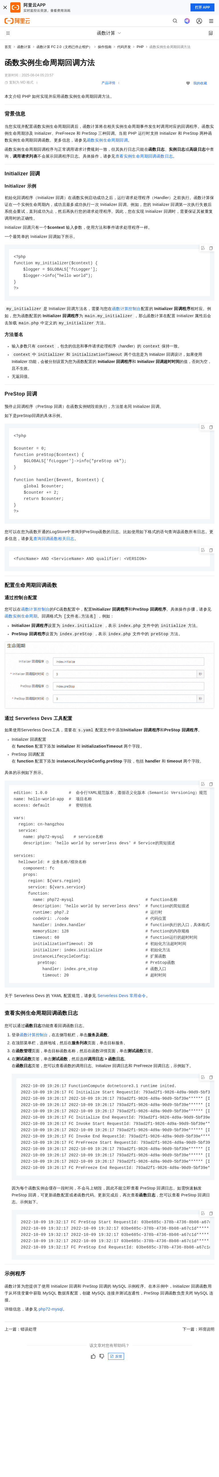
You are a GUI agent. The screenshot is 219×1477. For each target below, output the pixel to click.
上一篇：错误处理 (20, 1349)
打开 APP (202, 7)
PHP (140, 47)
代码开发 (124, 47)
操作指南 (104, 47)
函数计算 (24, 47)
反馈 (116, 1376)
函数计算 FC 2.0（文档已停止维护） (64, 47)
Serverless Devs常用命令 (122, 1010)
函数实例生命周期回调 (107, 140)
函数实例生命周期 (21, 622)
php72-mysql (50, 1329)
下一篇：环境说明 (198, 1349)
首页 (8, 47)
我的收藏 (200, 83)
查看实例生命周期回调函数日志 (144, 156)
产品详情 (108, 83)
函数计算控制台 (126, 310)
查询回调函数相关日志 (53, 544)
